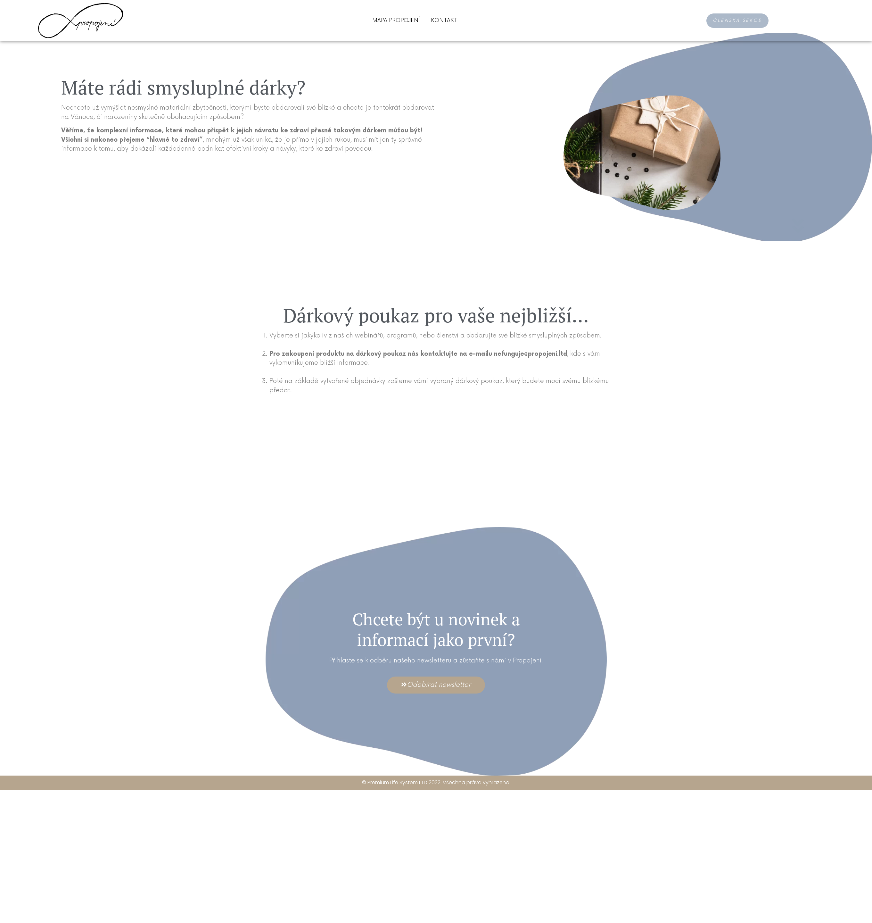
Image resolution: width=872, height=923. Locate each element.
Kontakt (444, 20)
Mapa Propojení (396, 20)
